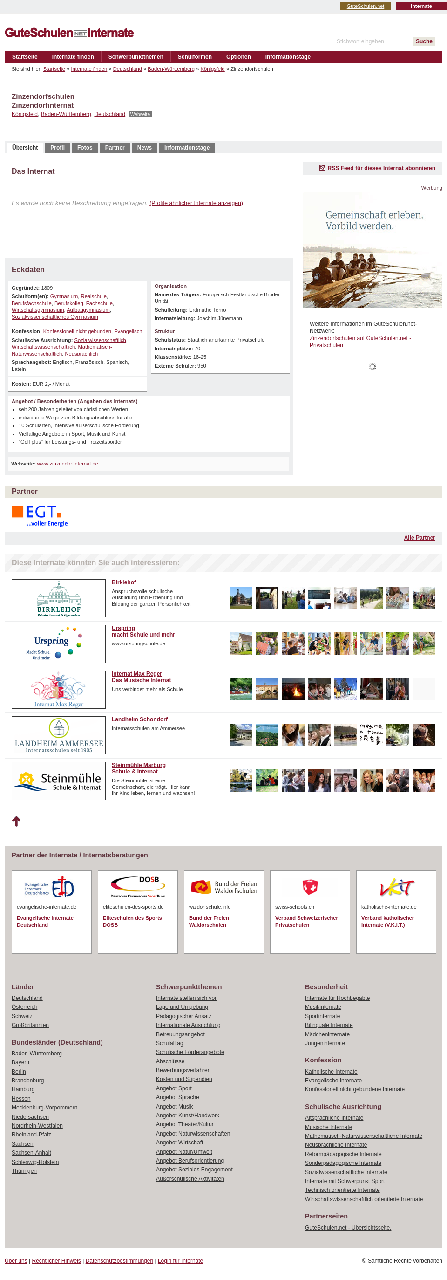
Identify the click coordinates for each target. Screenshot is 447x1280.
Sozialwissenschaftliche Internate (346, 1172)
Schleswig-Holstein (35, 1162)
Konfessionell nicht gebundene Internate (355, 1089)
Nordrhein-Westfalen (37, 1126)
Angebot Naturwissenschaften (193, 1133)
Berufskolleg (68, 303)
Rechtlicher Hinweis (56, 1261)
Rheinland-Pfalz (31, 1134)
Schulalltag (169, 1043)
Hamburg (23, 1089)
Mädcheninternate (327, 1034)
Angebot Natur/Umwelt (184, 1152)
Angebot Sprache (177, 1097)
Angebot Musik (174, 1106)
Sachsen (23, 1144)
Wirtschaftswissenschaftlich (43, 346)
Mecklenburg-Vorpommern (44, 1107)
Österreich (24, 1007)
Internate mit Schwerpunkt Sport (345, 1181)
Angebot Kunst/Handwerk (187, 1115)
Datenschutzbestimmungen (119, 1261)
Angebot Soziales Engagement (194, 1169)
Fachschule (99, 303)
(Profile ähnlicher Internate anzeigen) (196, 203)
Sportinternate (322, 1016)
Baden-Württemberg (171, 69)
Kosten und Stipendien (184, 1079)
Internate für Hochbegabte (337, 998)
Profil (57, 147)
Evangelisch (128, 331)
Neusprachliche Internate (336, 1145)
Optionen (238, 57)
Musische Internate (328, 1127)
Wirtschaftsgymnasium (38, 310)
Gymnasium (64, 296)
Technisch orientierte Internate (342, 1190)
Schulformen (195, 57)
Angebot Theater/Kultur (185, 1124)
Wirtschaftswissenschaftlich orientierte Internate (364, 1199)
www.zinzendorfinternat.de (67, 463)
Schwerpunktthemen (135, 57)
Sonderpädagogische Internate (343, 1163)
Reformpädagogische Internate (343, 1154)
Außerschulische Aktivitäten (190, 1179)
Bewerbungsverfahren (183, 1070)
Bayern (20, 1062)
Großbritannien (30, 1025)
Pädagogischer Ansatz (183, 1016)
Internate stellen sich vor (186, 998)
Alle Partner (419, 537)
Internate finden (73, 57)
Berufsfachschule (32, 303)
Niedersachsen (30, 1117)
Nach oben (16, 821)
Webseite (140, 114)
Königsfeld (213, 69)
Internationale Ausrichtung (188, 1025)
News (144, 147)
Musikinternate (323, 1007)
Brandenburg (28, 1080)
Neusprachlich (81, 353)
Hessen (21, 1098)
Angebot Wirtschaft (179, 1142)
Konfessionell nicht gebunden (77, 331)
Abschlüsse (170, 1061)
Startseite (25, 57)
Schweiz (22, 1016)
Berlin (19, 1071)
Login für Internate (180, 1261)
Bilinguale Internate (329, 1025)
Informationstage (288, 57)
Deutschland (127, 69)
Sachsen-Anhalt (31, 1153)
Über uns (16, 1261)
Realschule (94, 296)
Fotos (85, 147)
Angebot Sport (174, 1088)
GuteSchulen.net (365, 6)
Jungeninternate (325, 1043)
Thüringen (24, 1171)
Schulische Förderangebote (190, 1052)
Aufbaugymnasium (88, 310)
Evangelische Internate (333, 1080)
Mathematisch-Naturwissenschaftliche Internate (363, 1136)
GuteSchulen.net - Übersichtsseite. (348, 1228)
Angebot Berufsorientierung (190, 1160)
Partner (115, 147)
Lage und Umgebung (182, 1007)
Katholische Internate (331, 1071)
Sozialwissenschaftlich (100, 340)
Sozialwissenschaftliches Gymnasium (55, 317)
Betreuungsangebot (180, 1034)
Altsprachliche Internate (334, 1118)
